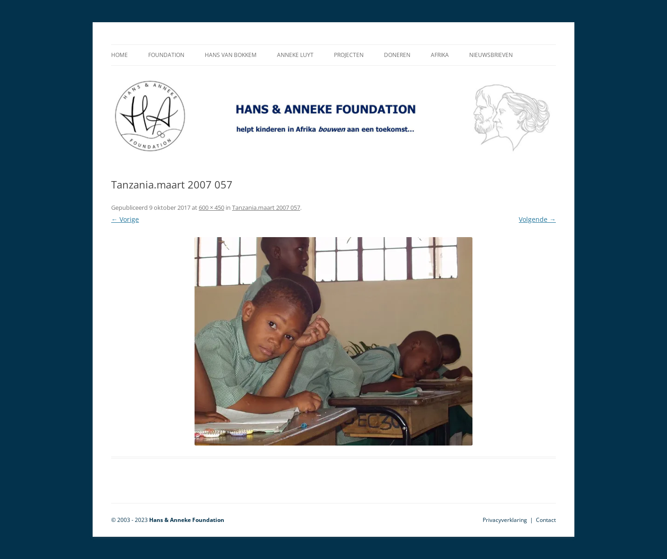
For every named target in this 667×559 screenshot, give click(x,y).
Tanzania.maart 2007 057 (266, 207)
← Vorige (125, 219)
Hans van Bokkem (231, 55)
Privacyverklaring (505, 520)
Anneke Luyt (295, 55)
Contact (546, 520)
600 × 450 (211, 207)
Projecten (349, 55)
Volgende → (537, 219)
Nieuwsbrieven (491, 55)
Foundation (166, 55)
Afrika (440, 55)
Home (119, 55)
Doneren (397, 55)
